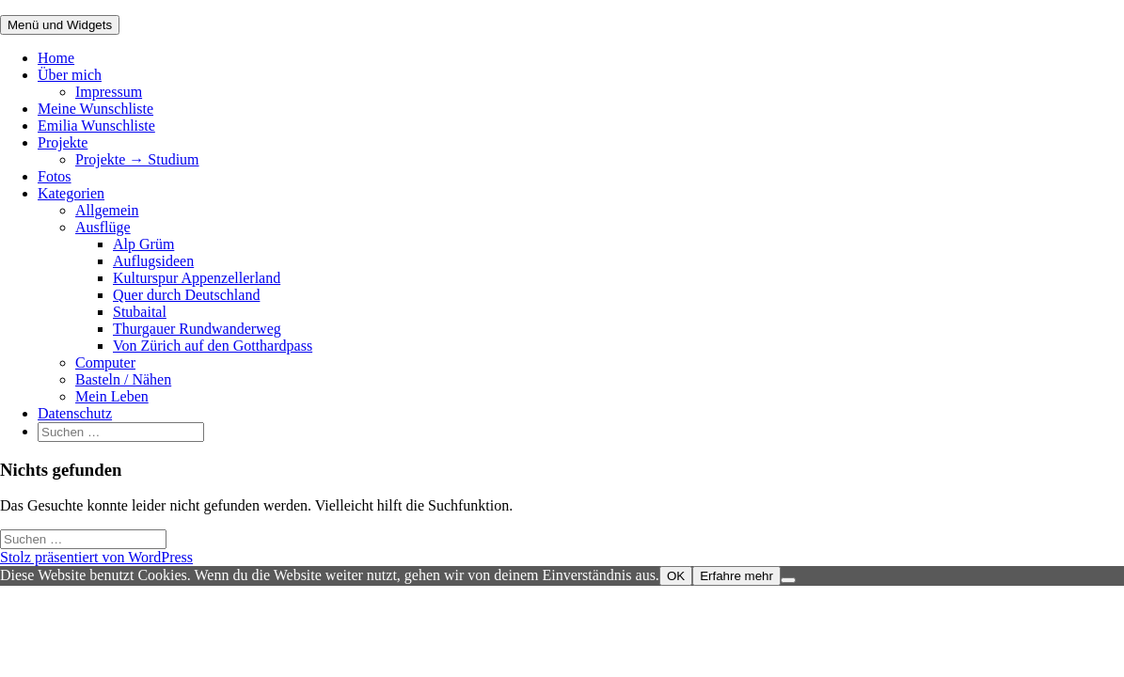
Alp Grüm (143, 244)
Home (56, 58)
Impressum (108, 92)
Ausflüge (103, 227)
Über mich (70, 75)
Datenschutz (75, 413)
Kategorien (71, 193)
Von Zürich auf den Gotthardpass (212, 346)
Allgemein (107, 210)
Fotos (54, 176)
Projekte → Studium (137, 159)
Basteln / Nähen (123, 379)
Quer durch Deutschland (186, 295)
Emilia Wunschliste (96, 126)
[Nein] (788, 580)
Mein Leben (112, 396)
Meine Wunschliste (95, 109)
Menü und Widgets (60, 25)
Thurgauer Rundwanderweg (197, 329)
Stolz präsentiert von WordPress (96, 557)
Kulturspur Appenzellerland (196, 278)
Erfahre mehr (736, 576)
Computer (105, 362)
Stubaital (139, 312)
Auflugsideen (153, 261)
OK (676, 576)
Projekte (62, 142)
